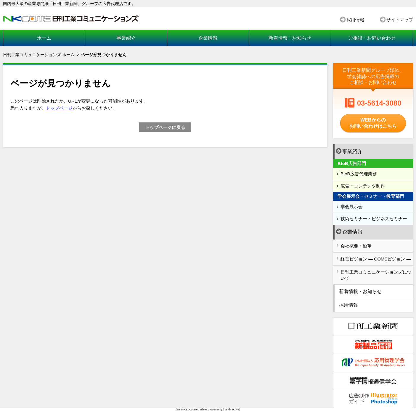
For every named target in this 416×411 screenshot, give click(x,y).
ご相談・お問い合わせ (372, 38)
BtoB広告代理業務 (358, 173)
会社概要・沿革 (356, 245)
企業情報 (207, 38)
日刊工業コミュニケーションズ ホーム (39, 54)
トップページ (59, 108)
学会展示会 (351, 206)
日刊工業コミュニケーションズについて (376, 275)
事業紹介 (126, 38)
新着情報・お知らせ (290, 38)
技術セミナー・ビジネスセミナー (373, 218)
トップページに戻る (165, 127)
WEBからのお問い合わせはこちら (373, 123)
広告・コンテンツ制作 (362, 185)
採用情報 (355, 19)
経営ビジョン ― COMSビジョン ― (375, 258)
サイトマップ (399, 19)
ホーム (44, 38)
